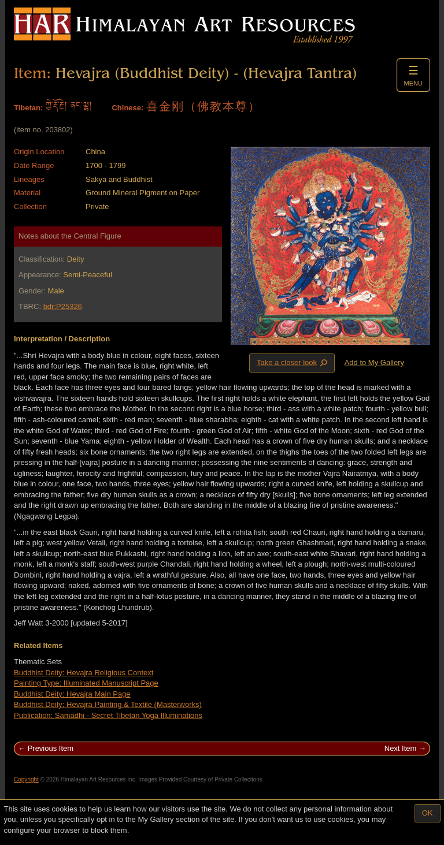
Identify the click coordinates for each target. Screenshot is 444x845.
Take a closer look (293, 363)
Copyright (26, 779)
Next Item (400, 748)
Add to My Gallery (374, 362)
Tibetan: (28, 107)
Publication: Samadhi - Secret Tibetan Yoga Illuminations (108, 715)
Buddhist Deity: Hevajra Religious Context (83, 672)
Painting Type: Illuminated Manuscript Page (86, 683)
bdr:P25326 (62, 306)
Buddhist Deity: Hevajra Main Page (72, 694)
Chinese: (127, 107)
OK (427, 813)
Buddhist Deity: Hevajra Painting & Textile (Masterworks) (108, 704)
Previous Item (50, 748)
